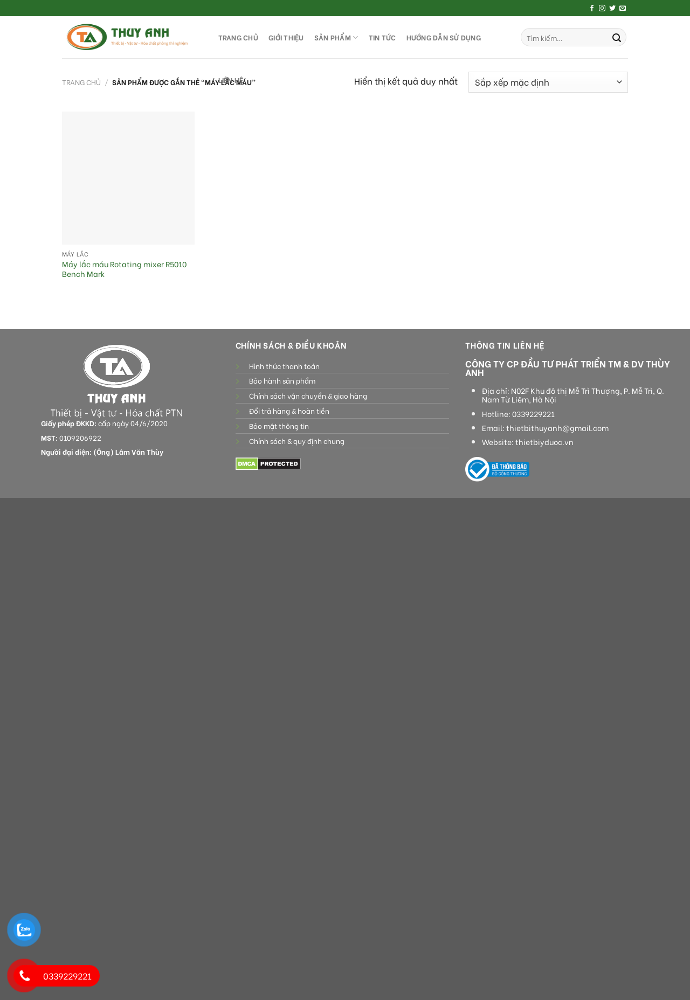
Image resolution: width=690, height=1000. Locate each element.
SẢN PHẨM (336, 37)
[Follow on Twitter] (612, 8)
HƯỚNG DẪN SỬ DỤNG (443, 37)
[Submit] (617, 37)
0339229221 (533, 413)
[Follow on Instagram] (602, 8)
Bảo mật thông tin (279, 425)
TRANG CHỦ (238, 37)
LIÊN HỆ (231, 80)
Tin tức (382, 37)
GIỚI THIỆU (286, 37)
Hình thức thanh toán (284, 366)
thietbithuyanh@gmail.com (557, 427)
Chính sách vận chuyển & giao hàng (308, 395)
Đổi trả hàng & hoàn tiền (289, 410)
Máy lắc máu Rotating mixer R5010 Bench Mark (124, 269)
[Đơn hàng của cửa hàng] (548, 82)
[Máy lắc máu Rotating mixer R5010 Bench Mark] (128, 178)
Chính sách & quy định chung (296, 441)
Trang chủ (81, 82)
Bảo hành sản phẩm (282, 380)
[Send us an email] (622, 8)
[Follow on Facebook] (592, 8)
